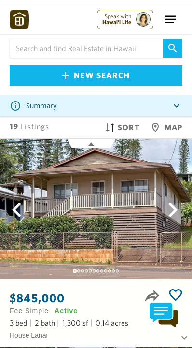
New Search (96, 75)
